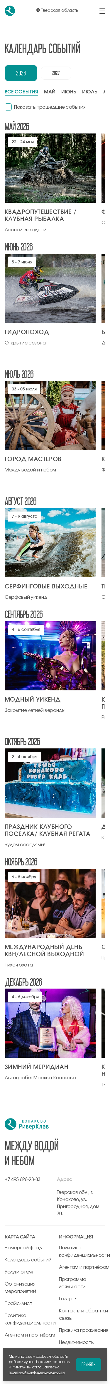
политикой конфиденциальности (36, 1372)
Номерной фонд (24, 1248)
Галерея (68, 1298)
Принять (89, 1364)
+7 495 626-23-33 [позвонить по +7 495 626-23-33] (22, 1179)
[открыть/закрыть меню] (102, 11)
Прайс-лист (18, 1303)
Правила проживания (83, 1330)
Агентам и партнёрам (30, 1335)
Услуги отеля (19, 1272)
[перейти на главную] (10, 11)
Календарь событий (28, 1260)
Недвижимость (76, 1342)
